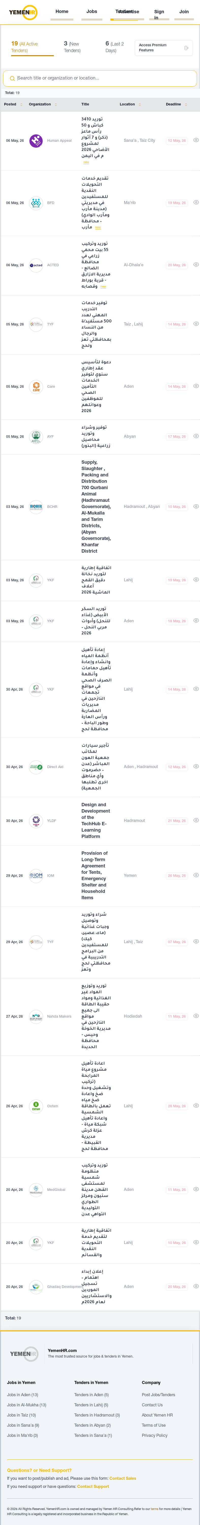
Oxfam (52, 1106)
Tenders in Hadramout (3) (97, 1416)
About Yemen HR (157, 1416)
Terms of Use (154, 1426)
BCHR (52, 507)
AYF (50, 437)
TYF (50, 324)
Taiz (128, 325)
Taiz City (147, 141)
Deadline (177, 105)
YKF (50, 580)
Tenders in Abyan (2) (92, 1426)
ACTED (53, 265)
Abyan (130, 437)
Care (51, 387)
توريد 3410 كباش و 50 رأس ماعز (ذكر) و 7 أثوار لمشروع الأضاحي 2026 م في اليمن (95, 138)
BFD (50, 203)
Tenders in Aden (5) (91, 1395)
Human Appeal (59, 141)
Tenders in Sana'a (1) (93, 1436)
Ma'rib (130, 203)
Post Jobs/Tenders (158, 1395)
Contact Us (152, 1406)
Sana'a (131, 141)
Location (131, 105)
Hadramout (135, 507)
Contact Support (93, 1487)
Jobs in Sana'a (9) (23, 1426)
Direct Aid (55, 767)
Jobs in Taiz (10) (21, 1416)
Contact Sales (122, 1479)
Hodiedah (133, 1017)
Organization (44, 105)
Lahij (138, 325)
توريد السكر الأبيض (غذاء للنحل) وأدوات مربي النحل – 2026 (95, 621)
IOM (50, 876)
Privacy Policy (155, 1436)
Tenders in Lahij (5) (91, 1406)
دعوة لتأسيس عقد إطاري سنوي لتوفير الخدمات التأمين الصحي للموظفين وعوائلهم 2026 (96, 387)
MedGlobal (56, 1190)
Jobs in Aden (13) (22, 1395)
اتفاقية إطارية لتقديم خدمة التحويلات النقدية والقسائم (96, 1243)
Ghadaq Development (65, 1287)
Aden (129, 387)
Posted (14, 105)
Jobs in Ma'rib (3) (22, 1436)
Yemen (130, 876)
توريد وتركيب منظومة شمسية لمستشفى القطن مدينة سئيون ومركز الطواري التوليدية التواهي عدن (94, 1190)
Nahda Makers (59, 1017)
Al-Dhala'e (133, 265)
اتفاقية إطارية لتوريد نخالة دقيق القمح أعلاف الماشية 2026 (96, 580)
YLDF (51, 821)
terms (154, 1509)
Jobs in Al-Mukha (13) (26, 1406)
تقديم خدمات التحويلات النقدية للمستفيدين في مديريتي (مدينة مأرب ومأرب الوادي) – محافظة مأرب (95, 203)
